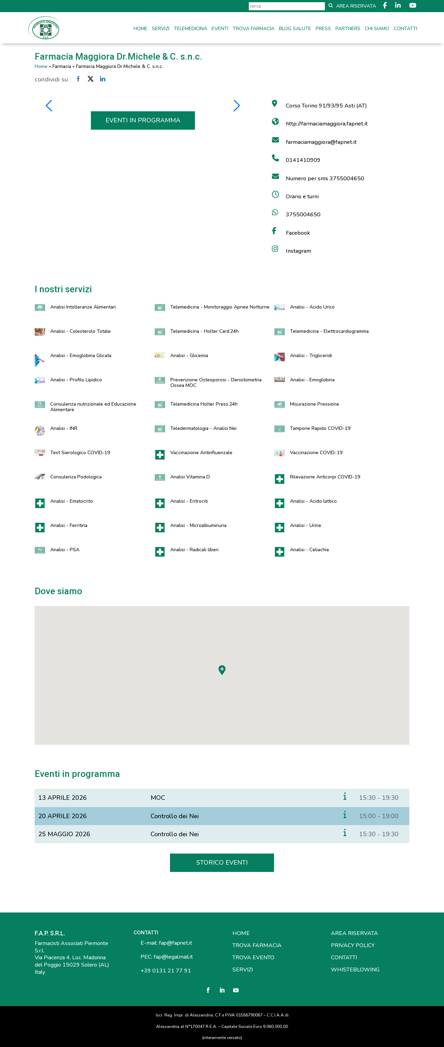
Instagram (298, 251)
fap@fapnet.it (175, 943)
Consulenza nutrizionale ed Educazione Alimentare (93, 407)
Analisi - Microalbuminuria (198, 525)
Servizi (160, 29)
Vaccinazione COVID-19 (316, 452)
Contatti (405, 29)
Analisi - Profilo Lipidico (76, 380)
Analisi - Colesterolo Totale (80, 331)
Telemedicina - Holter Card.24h (204, 331)
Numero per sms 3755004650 (325, 178)
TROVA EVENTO (253, 957)
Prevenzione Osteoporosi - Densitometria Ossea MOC (216, 383)
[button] (49, 105)
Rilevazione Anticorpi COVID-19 (325, 477)
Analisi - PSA (64, 549)
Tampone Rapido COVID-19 (320, 428)
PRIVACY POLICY (353, 945)
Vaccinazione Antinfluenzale (201, 452)
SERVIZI (242, 970)
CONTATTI (344, 957)
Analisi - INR (63, 428)
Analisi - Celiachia (309, 549)
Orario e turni (302, 196)
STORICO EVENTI (222, 862)
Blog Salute (295, 29)
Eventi (220, 29)
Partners (347, 29)
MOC (158, 798)
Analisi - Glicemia (189, 355)
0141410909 (303, 160)
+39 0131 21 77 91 (165, 971)
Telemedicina (190, 29)
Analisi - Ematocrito (71, 501)
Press (323, 29)
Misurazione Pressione (314, 404)
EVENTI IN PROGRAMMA (142, 120)
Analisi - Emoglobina (312, 380)
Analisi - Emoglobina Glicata (80, 355)
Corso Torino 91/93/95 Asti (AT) (326, 106)
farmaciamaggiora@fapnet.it (321, 142)
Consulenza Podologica (76, 477)
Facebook (298, 233)
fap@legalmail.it (173, 957)
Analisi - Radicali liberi (194, 549)
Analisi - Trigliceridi (311, 355)
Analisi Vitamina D (190, 477)
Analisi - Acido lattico (313, 501)
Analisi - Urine (305, 525)
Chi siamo (377, 29)
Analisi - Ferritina (68, 525)
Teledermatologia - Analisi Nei (203, 428)
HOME (241, 933)
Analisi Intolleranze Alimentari (83, 307)
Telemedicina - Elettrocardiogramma (329, 331)
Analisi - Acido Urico (312, 307)
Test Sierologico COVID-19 (80, 452)
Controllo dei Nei (175, 816)
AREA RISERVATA (354, 933)
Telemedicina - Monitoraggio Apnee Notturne (220, 307)
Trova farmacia (253, 29)
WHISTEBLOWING (355, 970)
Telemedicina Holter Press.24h (204, 404)
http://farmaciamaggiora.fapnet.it (327, 124)
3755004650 (303, 214)
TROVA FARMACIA (257, 945)
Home (140, 29)
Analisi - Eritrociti (189, 501)
